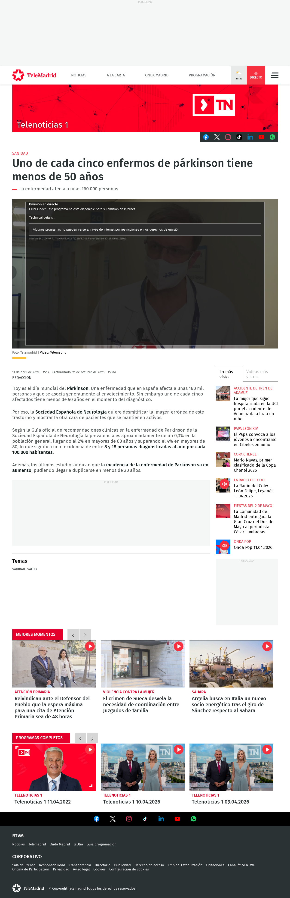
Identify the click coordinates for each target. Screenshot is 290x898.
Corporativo (27, 856)
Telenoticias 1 (28, 795)
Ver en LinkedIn (161, 818)
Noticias (78, 75)
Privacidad (61, 869)
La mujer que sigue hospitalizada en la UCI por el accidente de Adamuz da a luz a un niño (223, 393)
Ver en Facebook (96, 819)
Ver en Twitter (112, 819)
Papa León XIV (246, 428)
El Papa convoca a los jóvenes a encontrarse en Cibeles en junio (223, 434)
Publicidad (122, 865)
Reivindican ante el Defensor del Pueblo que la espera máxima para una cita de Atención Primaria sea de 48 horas (54, 664)
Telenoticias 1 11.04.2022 (54, 767)
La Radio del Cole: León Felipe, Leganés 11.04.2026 (223, 485)
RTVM (18, 836)
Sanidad (20, 153)
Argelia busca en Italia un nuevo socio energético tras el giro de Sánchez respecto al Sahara (231, 664)
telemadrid (28, 888)
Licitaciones (215, 865)
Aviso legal (81, 869)
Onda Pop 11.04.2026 (223, 547)
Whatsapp (272, 137)
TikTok (239, 137)
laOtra (78, 844)
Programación (202, 75)
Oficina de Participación (30, 869)
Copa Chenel (245, 454)
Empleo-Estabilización (185, 865)
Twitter (217, 137)
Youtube (261, 137)
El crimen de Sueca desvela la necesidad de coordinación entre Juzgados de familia (143, 664)
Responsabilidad (52, 865)
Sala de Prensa (23, 865)
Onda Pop (242, 541)
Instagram (228, 137)
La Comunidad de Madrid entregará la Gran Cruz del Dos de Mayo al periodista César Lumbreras (223, 511)
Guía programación (101, 844)
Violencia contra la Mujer (128, 692)
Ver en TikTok (145, 819)
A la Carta (116, 75)
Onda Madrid (156, 75)
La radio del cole (250, 480)
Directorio (102, 865)
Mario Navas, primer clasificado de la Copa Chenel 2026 (223, 459)
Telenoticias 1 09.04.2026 (231, 767)
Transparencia (80, 865)
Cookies (99, 869)
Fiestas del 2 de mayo (253, 506)
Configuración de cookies (129, 869)
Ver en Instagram (129, 818)
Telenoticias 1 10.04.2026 (143, 767)
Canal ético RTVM (241, 865)
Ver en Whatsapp (193, 818)
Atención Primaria (32, 692)
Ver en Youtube (177, 818)
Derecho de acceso (149, 865)
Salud (32, 569)
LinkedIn (250, 137)
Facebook (205, 137)
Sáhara (199, 692)
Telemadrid (37, 844)
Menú (274, 75)
